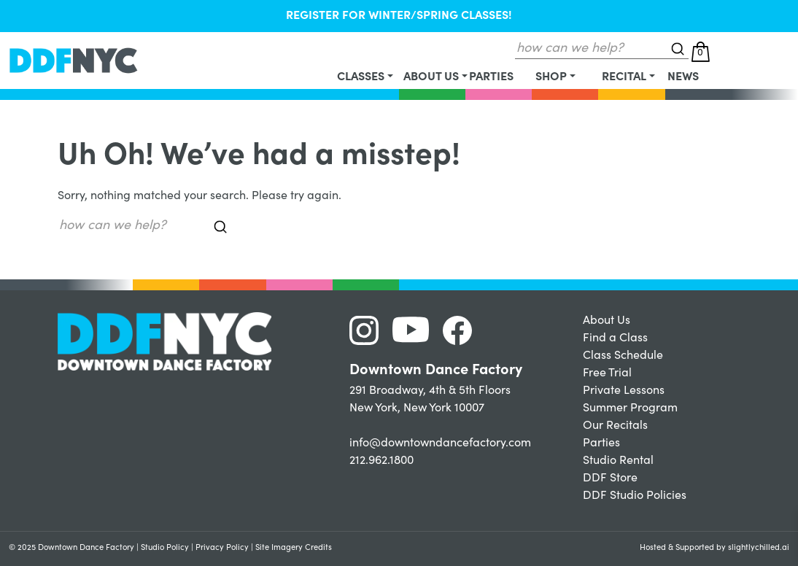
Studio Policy (165, 548)
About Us (431, 77)
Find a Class (615, 338)
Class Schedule (623, 356)
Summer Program (630, 408)
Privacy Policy (222, 548)
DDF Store (610, 478)
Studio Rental (618, 461)
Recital (624, 77)
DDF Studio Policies (634, 496)
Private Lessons (624, 391)
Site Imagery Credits (293, 548)
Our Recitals (615, 426)
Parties (491, 77)
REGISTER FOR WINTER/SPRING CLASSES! (399, 16)
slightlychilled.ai (758, 548)
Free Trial (607, 373)
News (683, 77)
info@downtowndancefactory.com (440, 443)
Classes (360, 77)
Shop (551, 77)
